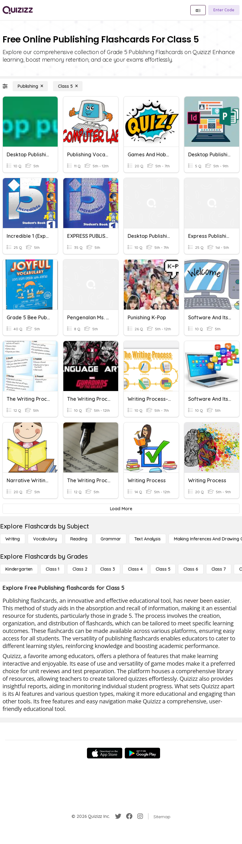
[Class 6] (190, 569)
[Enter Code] (223, 10)
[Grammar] (110, 539)
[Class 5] (68, 86)
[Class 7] (218, 569)
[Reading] (79, 539)
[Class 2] (79, 569)
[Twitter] (118, 816)
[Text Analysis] (147, 539)
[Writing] (12, 539)
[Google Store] (142, 753)
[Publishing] (30, 86)
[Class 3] (107, 569)
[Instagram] (140, 816)
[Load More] (121, 509)
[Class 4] (135, 569)
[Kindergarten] (19, 569)
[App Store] (104, 753)
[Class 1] (52, 569)
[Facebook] (129, 816)
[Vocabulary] (45, 539)
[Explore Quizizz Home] (18, 10)
